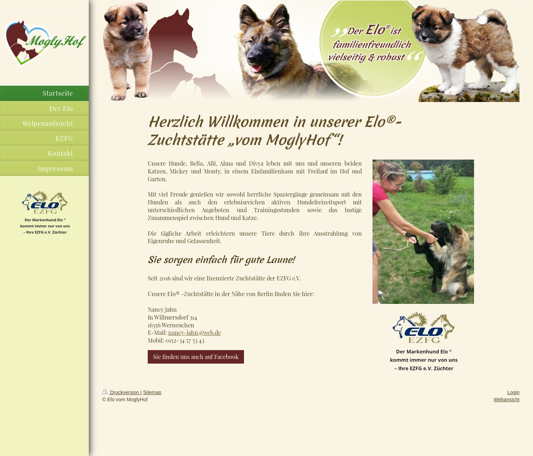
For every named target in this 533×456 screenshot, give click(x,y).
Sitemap (152, 392)
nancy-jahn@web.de (194, 332)
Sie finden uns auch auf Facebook (196, 356)
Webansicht (507, 399)
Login (513, 392)
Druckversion (121, 392)
